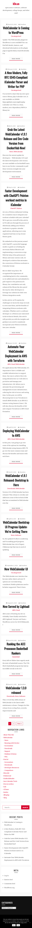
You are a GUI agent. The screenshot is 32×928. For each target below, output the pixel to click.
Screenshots (9, 746)
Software (18, 535)
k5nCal (5, 759)
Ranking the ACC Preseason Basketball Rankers (16, 648)
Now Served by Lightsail (16, 606)
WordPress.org (9, 887)
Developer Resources (12, 767)
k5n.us (16, 4)
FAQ (6, 757)
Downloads (11, 488)
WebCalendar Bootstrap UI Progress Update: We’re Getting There (16, 527)
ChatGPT (13, 208)
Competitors (9, 770)
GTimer (6, 789)
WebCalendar (18, 151)
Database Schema (10, 754)
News (11, 151)
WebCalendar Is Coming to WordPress (16, 30)
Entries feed (8, 879)
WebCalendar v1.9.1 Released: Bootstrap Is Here (16, 480)
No (18, 925)
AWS (9, 364)
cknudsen (22, 24)
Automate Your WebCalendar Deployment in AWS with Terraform (16, 353)
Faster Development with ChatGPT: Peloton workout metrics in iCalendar (16, 198)
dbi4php (6, 795)
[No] (30, 922)
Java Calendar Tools (10, 781)
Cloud (13, 364)
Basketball (16, 657)
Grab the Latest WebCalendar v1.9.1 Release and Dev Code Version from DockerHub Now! (16, 138)
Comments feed (9, 883)
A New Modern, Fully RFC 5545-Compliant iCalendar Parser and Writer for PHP (16, 79)
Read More (16, 58)
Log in (6, 875)
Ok (13, 925)
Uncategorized (16, 36)
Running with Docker (12, 743)
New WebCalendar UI (16, 569)
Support (7, 751)
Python (19, 208)
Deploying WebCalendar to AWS (16, 433)
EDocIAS (6, 773)
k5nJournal (7, 776)
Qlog (5, 797)
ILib (4, 787)
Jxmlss (5, 792)
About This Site (8, 735)
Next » (19, 723)
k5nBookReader (8, 778)
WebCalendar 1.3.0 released (16, 690)
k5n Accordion (8, 784)
